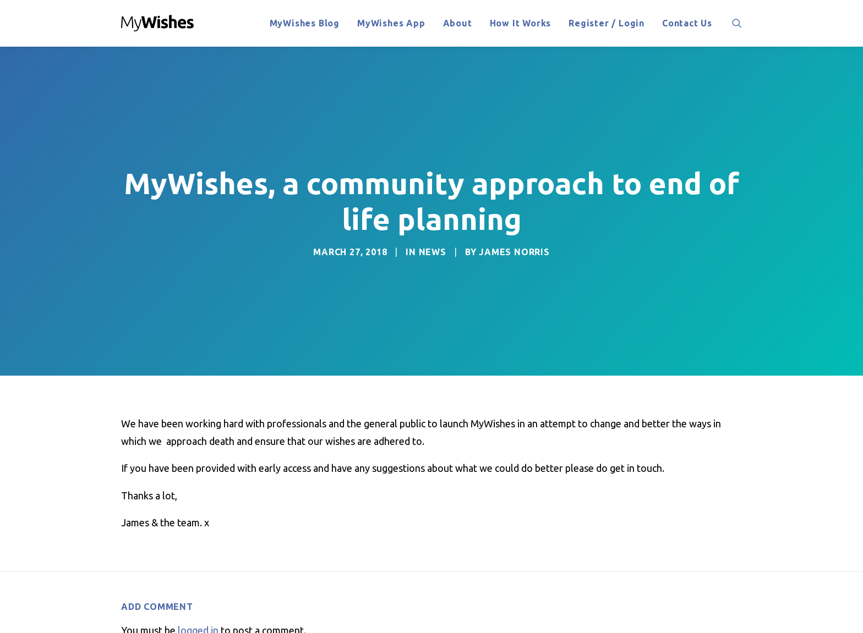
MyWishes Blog (305, 23)
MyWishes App (391, 23)
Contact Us (687, 23)
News (432, 239)
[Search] (737, 23)
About (457, 23)
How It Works (520, 23)
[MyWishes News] (157, 23)
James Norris (514, 239)
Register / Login (606, 23)
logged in (198, 603)
